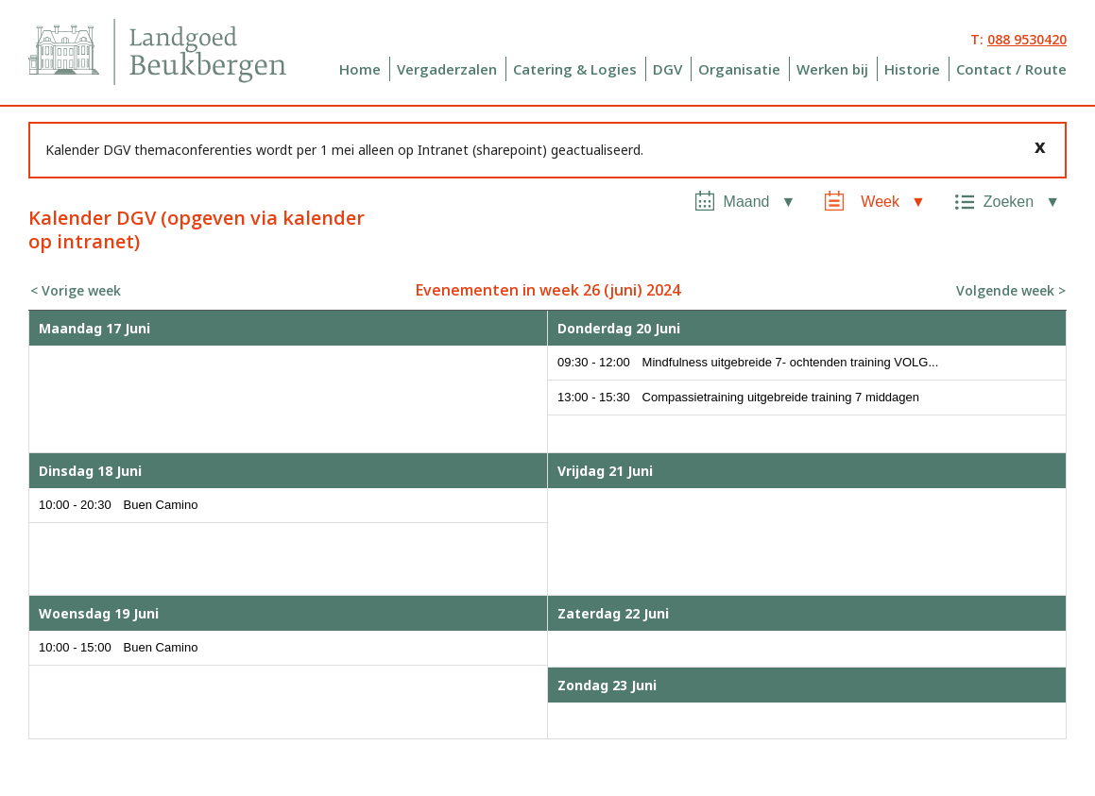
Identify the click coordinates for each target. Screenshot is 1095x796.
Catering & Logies (575, 68)
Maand (747, 202)
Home (360, 68)
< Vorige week (75, 290)
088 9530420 (1027, 39)
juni (623, 289)
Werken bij (832, 68)
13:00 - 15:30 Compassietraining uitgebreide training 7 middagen (738, 397)
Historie (912, 68)
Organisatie (739, 68)
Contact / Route (1011, 68)
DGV (667, 68)
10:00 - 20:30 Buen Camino (118, 505)
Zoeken (1009, 202)
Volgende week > (1011, 290)
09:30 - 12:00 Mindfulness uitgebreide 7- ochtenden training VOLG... (747, 362)
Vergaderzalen (447, 68)
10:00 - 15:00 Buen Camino (118, 647)
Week (880, 202)
